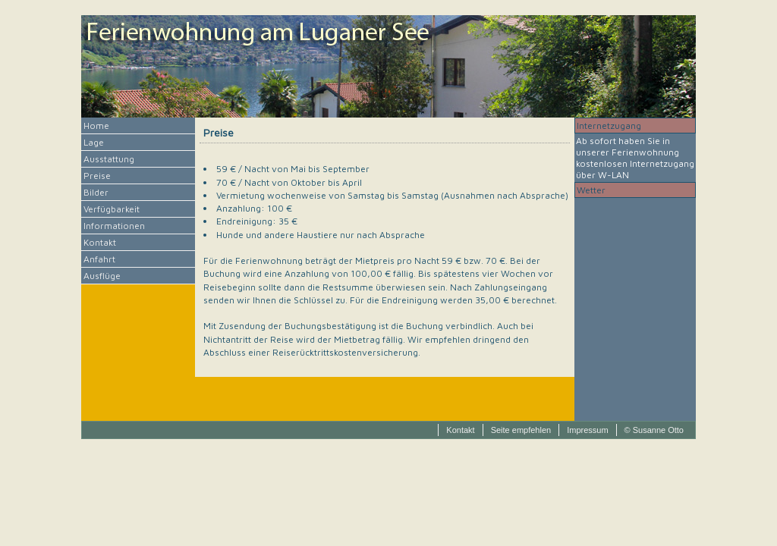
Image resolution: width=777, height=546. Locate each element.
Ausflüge (102, 275)
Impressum (587, 430)
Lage (93, 142)
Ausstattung (108, 159)
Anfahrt (99, 259)
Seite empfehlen (521, 430)
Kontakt (99, 242)
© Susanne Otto (654, 430)
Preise (97, 175)
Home (96, 125)
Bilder (96, 192)
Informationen (114, 225)
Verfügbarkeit (111, 209)
